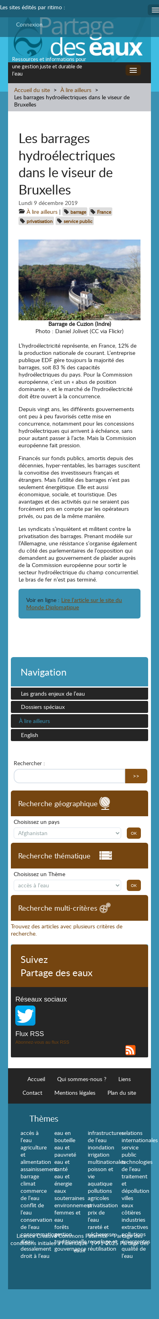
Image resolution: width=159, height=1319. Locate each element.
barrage (78, 212)
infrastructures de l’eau (106, 1136)
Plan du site (121, 1092)
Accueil (36, 1079)
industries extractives (135, 1223)
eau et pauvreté (65, 1150)
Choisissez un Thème (39, 874)
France (104, 212)
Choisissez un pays (37, 821)
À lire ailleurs (75, 90)
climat (28, 1183)
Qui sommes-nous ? (81, 1079)
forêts (61, 1227)
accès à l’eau (30, 1136)
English (29, 735)
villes (127, 1198)
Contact (32, 1092)
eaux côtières (131, 1208)
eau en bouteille (64, 1136)
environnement (73, 1205)
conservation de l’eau (36, 1223)
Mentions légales (74, 1092)
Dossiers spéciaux (43, 707)
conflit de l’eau (32, 1208)
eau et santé (62, 1165)
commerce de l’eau (34, 1194)
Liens (124, 1079)
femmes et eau (67, 1215)
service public (78, 221)
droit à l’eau (35, 1256)
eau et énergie (63, 1179)
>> (136, 776)
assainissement (39, 1169)
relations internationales (140, 1136)
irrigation (98, 1154)
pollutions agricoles (100, 1194)
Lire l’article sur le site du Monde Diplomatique (74, 603)
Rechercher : (29, 763)
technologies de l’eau (137, 1165)
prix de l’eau (96, 1215)
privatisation (40, 221)
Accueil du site (32, 90)
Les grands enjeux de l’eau (53, 693)
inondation (101, 1147)
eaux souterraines (69, 1194)
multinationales (106, 1161)
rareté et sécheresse (101, 1230)
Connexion (29, 24)
